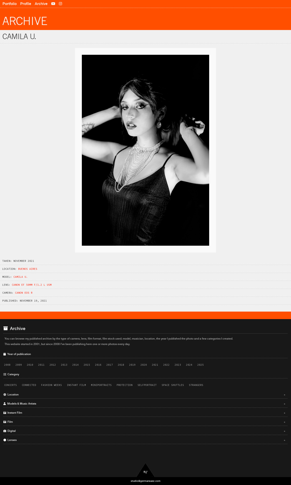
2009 (18, 364)
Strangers (196, 385)
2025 (200, 364)
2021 (155, 364)
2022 (166, 364)
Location (144, 394)
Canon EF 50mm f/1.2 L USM (32, 284)
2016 (98, 364)
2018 (121, 364)
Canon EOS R (24, 292)
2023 (178, 364)
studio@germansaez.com (146, 480)
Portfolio (10, 4)
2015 (87, 364)
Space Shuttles (173, 385)
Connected (29, 385)
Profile (25, 4)
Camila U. (20, 276)
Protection (125, 385)
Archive (41, 4)
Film (144, 421)
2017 (109, 364)
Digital (144, 430)
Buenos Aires (27, 268)
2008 (7, 364)
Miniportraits (101, 385)
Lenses (144, 440)
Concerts (10, 385)
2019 (132, 364)
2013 (64, 364)
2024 (189, 364)
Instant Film (76, 385)
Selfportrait (147, 385)
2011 (41, 364)
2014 (75, 364)
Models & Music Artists (144, 403)
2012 (53, 364)
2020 (143, 364)
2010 (30, 364)
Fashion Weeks (51, 385)
